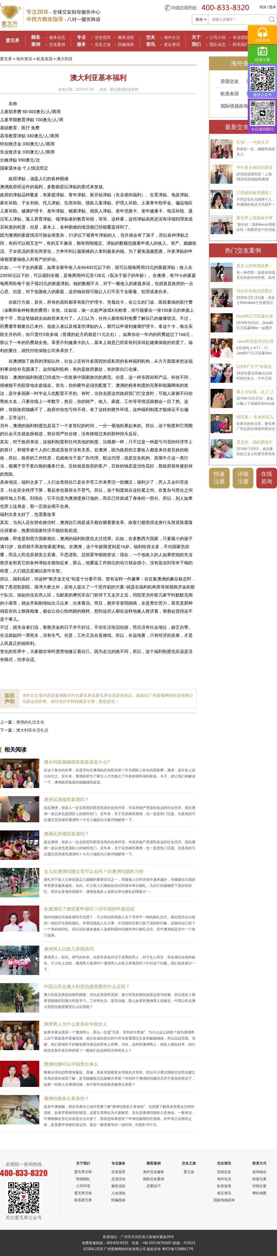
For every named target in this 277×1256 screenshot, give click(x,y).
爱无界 (12, 40)
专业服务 (118, 1163)
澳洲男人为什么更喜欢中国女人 (75, 1024)
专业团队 (241, 37)
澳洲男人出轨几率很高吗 (69, 949)
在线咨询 (266, 478)
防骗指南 (126, 44)
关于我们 (83, 1163)
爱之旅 (189, 1172)
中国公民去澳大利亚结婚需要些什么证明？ (87, 986)
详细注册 (243, 478)
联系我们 (241, 44)
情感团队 (83, 1179)
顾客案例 (154, 1163)
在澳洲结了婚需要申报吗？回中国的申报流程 (89, 909)
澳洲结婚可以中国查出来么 (71, 1064)
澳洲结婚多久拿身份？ (66, 1098)
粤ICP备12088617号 (178, 1249)
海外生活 (172, 37)
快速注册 (219, 478)
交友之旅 (103, 44)
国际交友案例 (153, 1179)
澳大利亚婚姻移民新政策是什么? (77, 762)
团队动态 (218, 44)
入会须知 (118, 1193)
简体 (262, 7)
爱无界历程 (83, 1172)
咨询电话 (259, 1172)
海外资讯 (24, 58)
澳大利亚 (65, 58)
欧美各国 (45, 58)
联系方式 (259, 1163)
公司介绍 (218, 37)
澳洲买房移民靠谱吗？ (66, 799)
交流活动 (118, 1179)
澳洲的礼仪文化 (30, 722)
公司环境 (83, 1186)
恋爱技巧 (154, 1186)
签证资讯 (172, 44)
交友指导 (103, 37)
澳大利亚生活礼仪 (32, 730)
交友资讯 (224, 1163)
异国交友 (230, 81)
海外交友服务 (153, 1172)
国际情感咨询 (234, 106)
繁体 (272, 7)
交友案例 (57, 44)
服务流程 (126, 37)
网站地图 (259, 1193)
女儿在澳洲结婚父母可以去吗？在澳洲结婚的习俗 (94, 871)
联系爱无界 (83, 1200)
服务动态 (57, 37)
